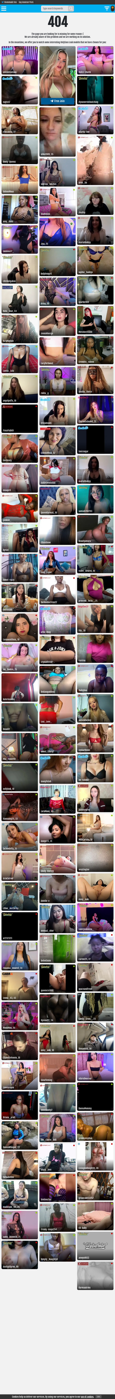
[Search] (71, 8)
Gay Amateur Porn (26, 2)
